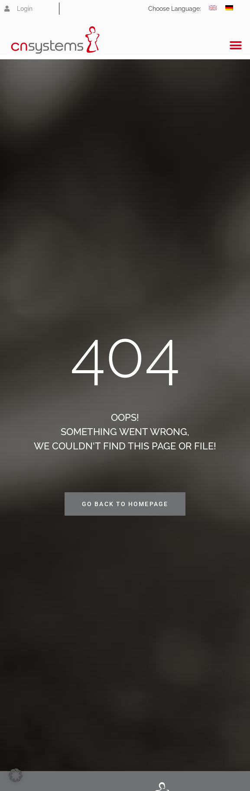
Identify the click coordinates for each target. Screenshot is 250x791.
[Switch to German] (229, 7)
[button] (236, 45)
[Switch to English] (213, 7)
